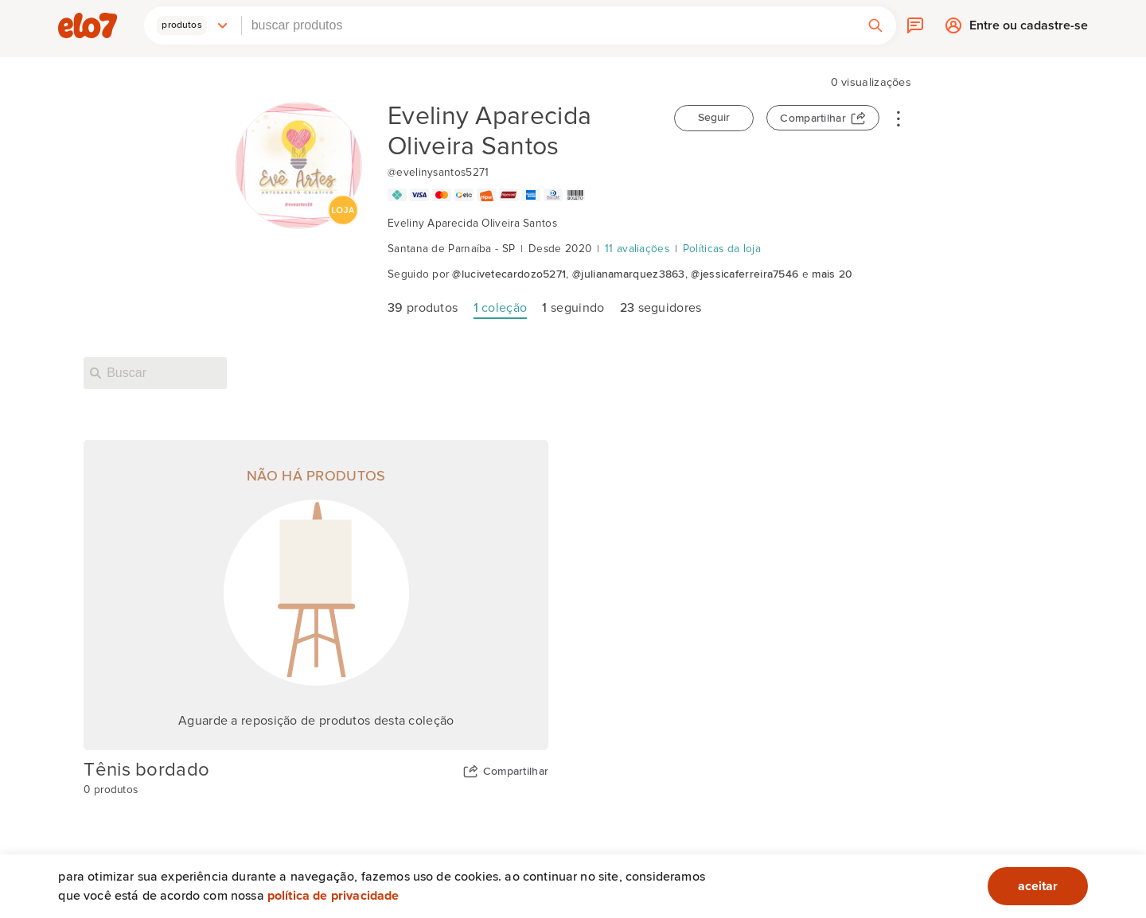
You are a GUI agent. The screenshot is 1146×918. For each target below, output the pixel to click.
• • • (898, 117)
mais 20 (832, 274)
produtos (423, 307)
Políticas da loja (722, 249)
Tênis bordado (146, 770)
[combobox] (548, 25)
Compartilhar (813, 118)
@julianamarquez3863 (628, 274)
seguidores (661, 307)
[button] (192, 25)
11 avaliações (637, 249)
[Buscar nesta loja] (155, 373)
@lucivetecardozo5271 (509, 274)
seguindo (573, 307)
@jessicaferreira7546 (744, 274)
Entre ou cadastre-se (1028, 29)
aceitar (1038, 886)
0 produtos (111, 789)
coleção (501, 307)
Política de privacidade (333, 895)
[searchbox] (548, 25)
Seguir (714, 117)
